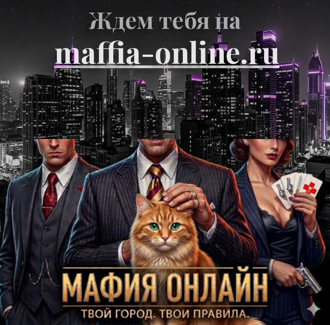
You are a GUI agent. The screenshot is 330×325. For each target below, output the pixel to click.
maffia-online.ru (166, 51)
